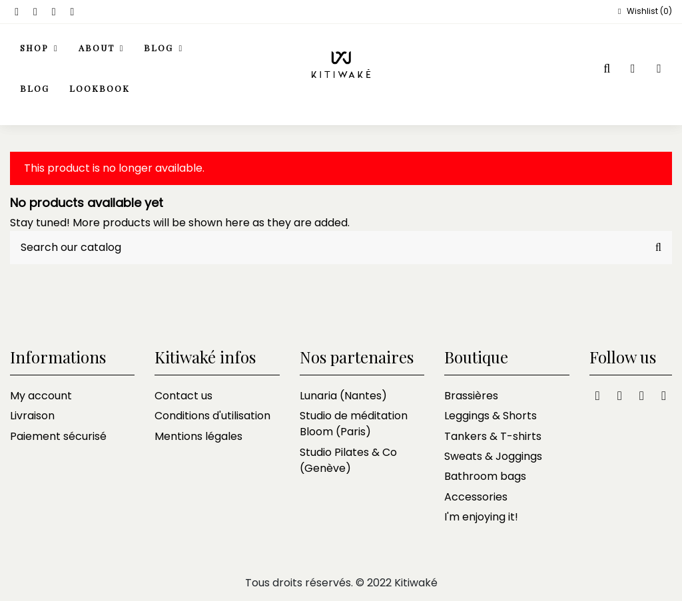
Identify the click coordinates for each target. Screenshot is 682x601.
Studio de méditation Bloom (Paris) (354, 423)
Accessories (476, 496)
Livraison (32, 415)
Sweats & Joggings (493, 456)
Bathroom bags (485, 476)
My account (41, 395)
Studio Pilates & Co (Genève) (348, 460)
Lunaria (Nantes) (343, 395)
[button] (102, 49)
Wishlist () (643, 11)
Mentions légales (198, 436)
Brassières (471, 395)
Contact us (183, 395)
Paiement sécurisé (58, 436)
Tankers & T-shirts (492, 436)
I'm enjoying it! (481, 516)
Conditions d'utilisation (212, 415)
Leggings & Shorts (490, 415)
